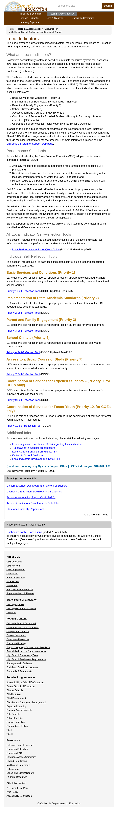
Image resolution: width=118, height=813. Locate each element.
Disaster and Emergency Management (26, 702)
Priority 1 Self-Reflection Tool (39, 291)
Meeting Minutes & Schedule (21, 608)
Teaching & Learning (31, 14)
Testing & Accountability (62, 14)
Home (12, 29)
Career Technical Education (20, 686)
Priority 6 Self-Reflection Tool (39, 352)
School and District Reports (20, 773)
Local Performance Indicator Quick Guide (52, 249)
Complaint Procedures (17, 631)
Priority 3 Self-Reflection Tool (28, 330)
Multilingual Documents (18, 765)
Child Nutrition (13, 694)
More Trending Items (96, 514)
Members (11, 612)
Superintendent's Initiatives (20, 593)
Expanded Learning (16, 706)
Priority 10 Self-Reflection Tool (28, 425)
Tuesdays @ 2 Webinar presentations (33, 447)
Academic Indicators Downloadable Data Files (33, 503)
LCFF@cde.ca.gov (81, 466)
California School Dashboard (28, 455)
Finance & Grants (29, 18)
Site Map (23, 788)
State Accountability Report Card (25, 509)
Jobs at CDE (12, 581)
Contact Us (12, 573)
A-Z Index (11, 788)
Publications (12, 769)
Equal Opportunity (15, 577)
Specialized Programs (84, 18)
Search (108, 5)
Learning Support (29, 22)
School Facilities (14, 718)
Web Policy (12, 792)
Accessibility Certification (19, 796)
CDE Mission (13, 565)
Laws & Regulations (16, 761)
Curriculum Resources (17, 639)
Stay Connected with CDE (19, 589)
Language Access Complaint (21, 757)
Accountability (51, 29)
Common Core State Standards (22, 627)
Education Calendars (17, 749)
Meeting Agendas (15, 604)
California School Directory (20, 745)
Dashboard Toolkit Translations (24, 532)
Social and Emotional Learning (22, 667)
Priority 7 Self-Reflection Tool (28, 374)
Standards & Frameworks (19, 671)
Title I (9, 730)
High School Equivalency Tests (22, 655)
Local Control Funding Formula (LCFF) (34, 451)
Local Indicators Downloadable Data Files (36, 459)
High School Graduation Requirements (26, 659)
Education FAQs (14, 753)
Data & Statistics (55, 18)
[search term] (79, 6)
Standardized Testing (17, 726)
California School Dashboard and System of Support (36, 32)
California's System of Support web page (29, 143)
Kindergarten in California (19, 663)
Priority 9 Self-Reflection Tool (28, 400)
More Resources (18, 777)
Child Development (16, 698)
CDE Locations (14, 561)
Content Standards (16, 635)
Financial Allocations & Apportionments (26, 651)
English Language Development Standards (28, 647)
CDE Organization (15, 569)
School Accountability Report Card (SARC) (31, 497)
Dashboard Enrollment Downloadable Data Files (34, 491)
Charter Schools (14, 690)
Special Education (15, 722)
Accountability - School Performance (25, 682)
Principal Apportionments (19, 710)
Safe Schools (13, 714)
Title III (9, 734)
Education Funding (16, 643)
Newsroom (11, 585)
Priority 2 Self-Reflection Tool (28, 312)
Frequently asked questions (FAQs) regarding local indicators (47, 444)
